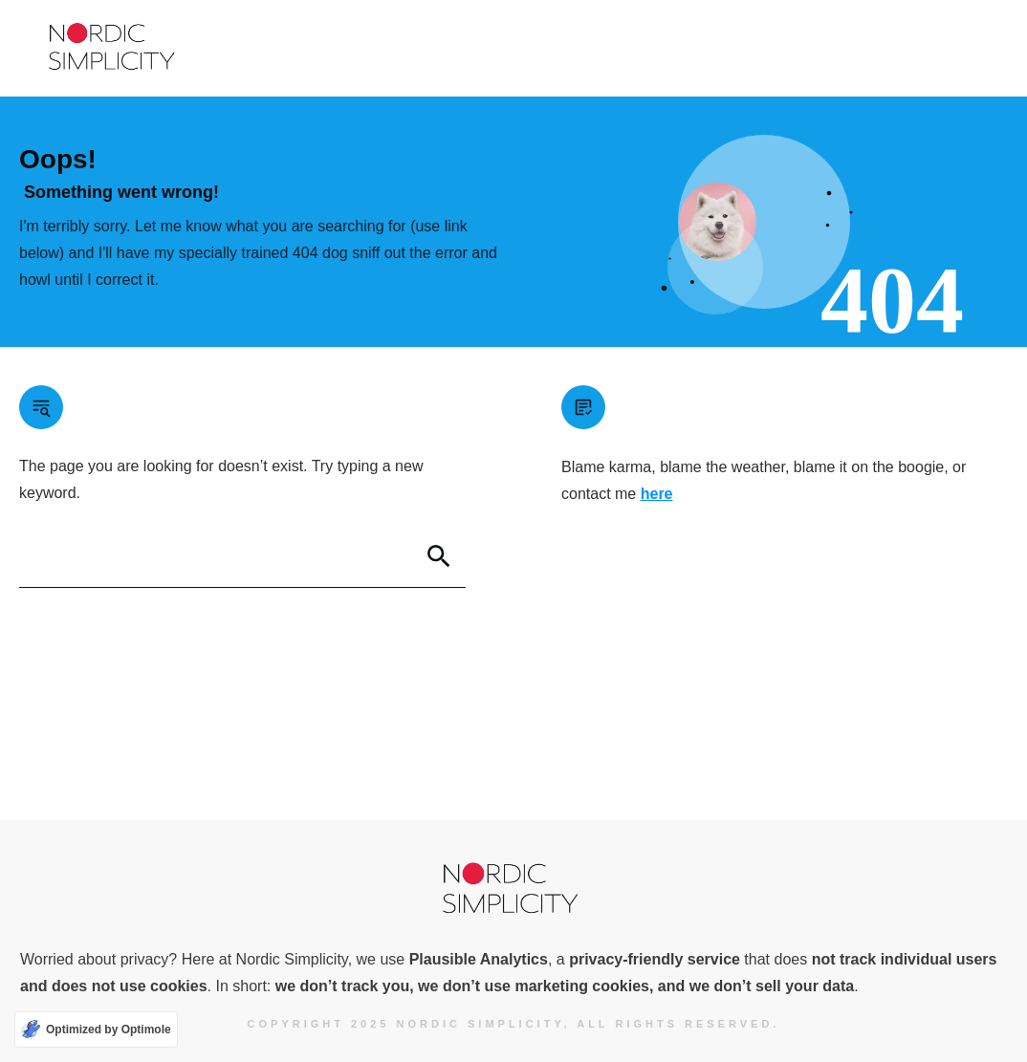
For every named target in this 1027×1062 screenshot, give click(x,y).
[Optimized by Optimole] (96, 1029)
